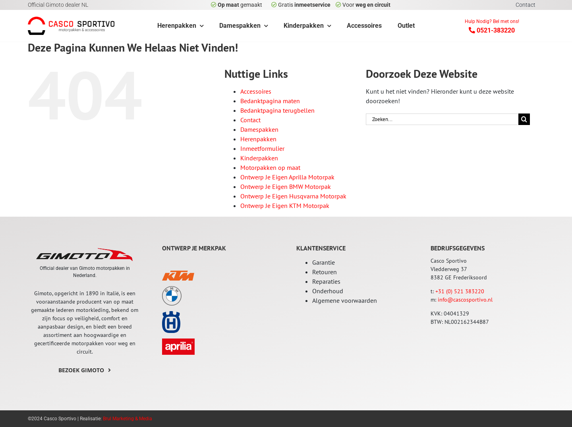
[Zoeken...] (442, 119)
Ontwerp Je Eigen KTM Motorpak (284, 206)
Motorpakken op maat (270, 167)
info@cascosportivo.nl (465, 299)
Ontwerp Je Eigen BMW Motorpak (285, 186)
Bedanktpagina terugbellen (277, 110)
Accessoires (255, 91)
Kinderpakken (259, 158)
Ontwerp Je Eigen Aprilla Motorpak (287, 177)
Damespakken (259, 129)
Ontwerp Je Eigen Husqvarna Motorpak (293, 196)
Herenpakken (258, 139)
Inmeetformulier (262, 148)
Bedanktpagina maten (270, 101)
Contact (250, 120)
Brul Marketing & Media (127, 418)
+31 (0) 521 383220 (459, 291)
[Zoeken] (524, 119)
